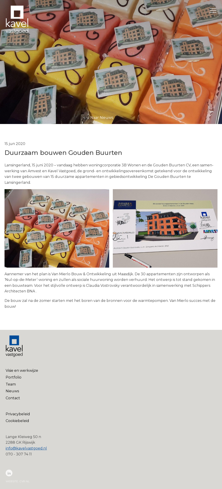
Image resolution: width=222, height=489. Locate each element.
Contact (13, 398)
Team (11, 384)
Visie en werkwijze (22, 370)
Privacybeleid (18, 414)
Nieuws (12, 391)
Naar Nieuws (101, 117)
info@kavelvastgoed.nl (26, 448)
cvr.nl (24, 481)
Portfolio (13, 377)
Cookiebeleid (17, 421)
